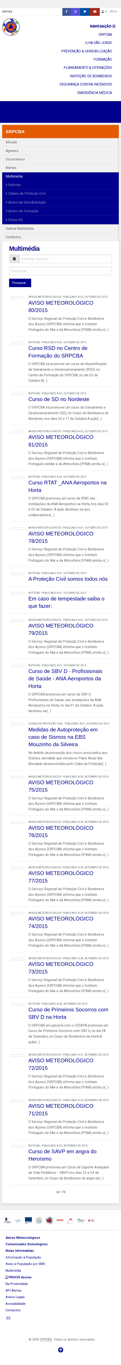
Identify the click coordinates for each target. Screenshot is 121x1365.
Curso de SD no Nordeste (58, 399)
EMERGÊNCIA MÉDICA (94, 93)
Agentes (12, 151)
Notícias (13, 185)
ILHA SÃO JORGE (98, 43)
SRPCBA (7, 11)
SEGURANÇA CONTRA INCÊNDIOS (86, 84)
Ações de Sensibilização (26, 202)
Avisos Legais (15, 1297)
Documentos (15, 159)
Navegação (102, 26)
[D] (8, 1318)
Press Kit (14, 220)
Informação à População (23, 1257)
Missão (11, 142)
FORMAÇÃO (103, 59)
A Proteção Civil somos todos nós (68, 579)
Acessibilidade (16, 1304)
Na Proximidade (17, 1284)
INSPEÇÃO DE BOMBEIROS (91, 76)
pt (113, 11)
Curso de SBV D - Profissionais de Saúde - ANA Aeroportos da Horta (65, 678)
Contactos (13, 237)
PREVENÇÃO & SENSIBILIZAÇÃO (86, 51)
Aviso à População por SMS (25, 1264)
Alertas (11, 168)
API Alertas (13, 1290)
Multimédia (14, 176)
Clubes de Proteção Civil (26, 193)
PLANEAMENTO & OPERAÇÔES (88, 68)
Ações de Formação (22, 211)
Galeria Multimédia (20, 228)
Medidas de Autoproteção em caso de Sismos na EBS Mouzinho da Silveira (63, 737)
